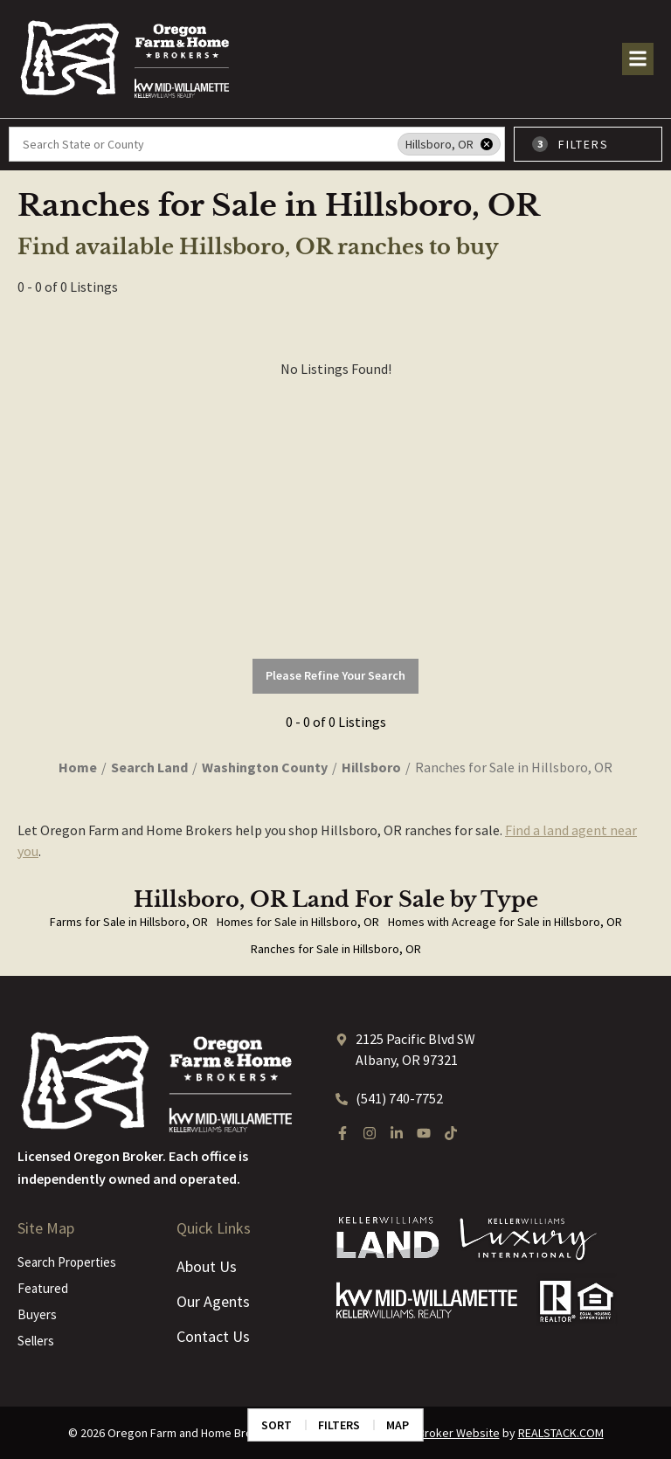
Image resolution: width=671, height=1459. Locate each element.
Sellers (35, 1340)
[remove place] (487, 144)
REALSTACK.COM (561, 1433)
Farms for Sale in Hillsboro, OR (129, 922)
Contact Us (213, 1336)
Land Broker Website (445, 1433)
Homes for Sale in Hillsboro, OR (298, 922)
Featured (42, 1288)
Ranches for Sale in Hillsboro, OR (336, 949)
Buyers (37, 1314)
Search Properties (66, 1262)
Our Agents (213, 1301)
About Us (206, 1266)
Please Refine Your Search (335, 675)
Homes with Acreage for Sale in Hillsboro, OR (505, 922)
